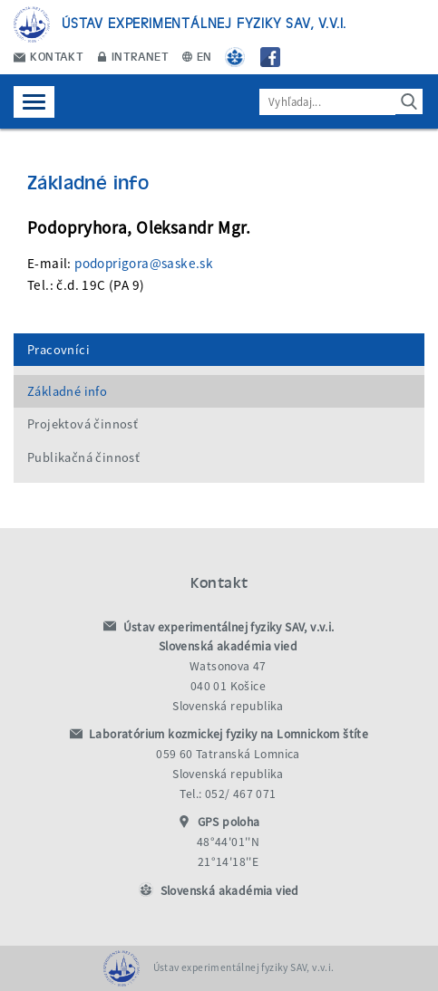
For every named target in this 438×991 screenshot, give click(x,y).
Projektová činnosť (82, 424)
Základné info (67, 391)
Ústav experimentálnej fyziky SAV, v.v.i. (204, 22)
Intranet (133, 55)
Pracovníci (58, 350)
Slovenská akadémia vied (230, 891)
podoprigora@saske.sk (143, 263)
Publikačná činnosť (83, 457)
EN (197, 55)
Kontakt (48, 55)
